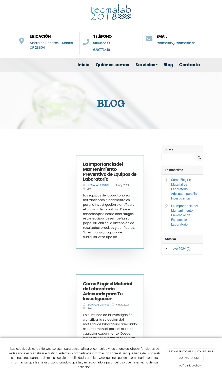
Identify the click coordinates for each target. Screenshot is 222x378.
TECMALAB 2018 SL (97, 185)
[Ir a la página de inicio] (15, 65)
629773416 (101, 49)
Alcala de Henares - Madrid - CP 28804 (53, 45)
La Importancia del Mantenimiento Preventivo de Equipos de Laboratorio (184, 215)
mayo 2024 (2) (180, 249)
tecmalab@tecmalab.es (176, 43)
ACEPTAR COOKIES (190, 357)
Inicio (84, 65)
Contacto (189, 65)
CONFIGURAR (205, 351)
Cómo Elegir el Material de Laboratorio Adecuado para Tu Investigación (184, 189)
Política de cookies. (190, 365)
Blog (168, 65)
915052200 (101, 43)
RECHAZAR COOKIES (181, 351)
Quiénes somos (112, 65)
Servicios (146, 65)
